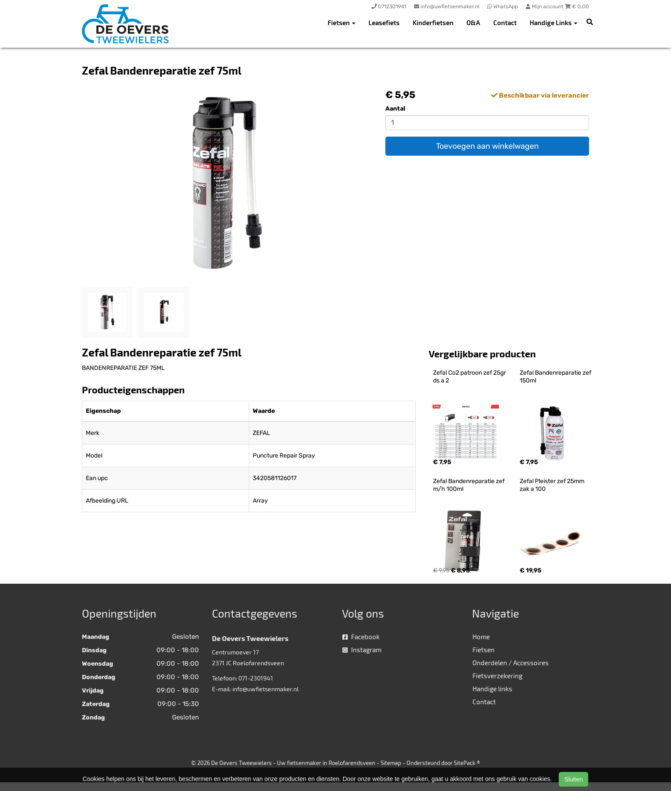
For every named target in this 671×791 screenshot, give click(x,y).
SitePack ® (467, 762)
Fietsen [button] (341, 22)
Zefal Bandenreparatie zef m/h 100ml (469, 485)
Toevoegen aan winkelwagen (487, 146)
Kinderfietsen (433, 22)
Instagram (361, 650)
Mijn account (545, 6)
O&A (473, 22)
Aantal (395, 108)
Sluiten (573, 779)
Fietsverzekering (497, 676)
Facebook (361, 637)
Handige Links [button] (553, 22)
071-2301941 (255, 678)
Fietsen (483, 650)
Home (481, 637)
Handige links (492, 689)
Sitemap (391, 762)
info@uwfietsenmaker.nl (265, 689)
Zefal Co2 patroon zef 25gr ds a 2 (470, 376)
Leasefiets (384, 22)
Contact (505, 22)
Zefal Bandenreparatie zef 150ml (556, 376)
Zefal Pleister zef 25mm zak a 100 (553, 485)
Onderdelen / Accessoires (510, 663)
